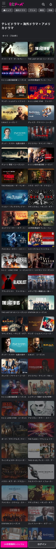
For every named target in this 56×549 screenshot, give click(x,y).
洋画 (50, 10)
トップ (7, 10)
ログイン (42, 544)
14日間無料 (14, 544)
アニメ (32, 10)
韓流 (42, 10)
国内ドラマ (20, 10)
